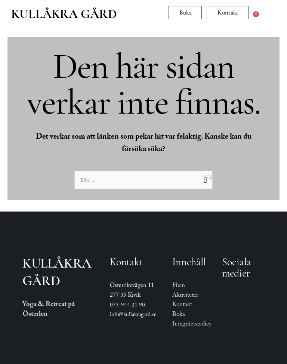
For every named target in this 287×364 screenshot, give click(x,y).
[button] (144, 13)
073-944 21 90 (127, 306)
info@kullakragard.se (133, 315)
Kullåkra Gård (64, 14)
